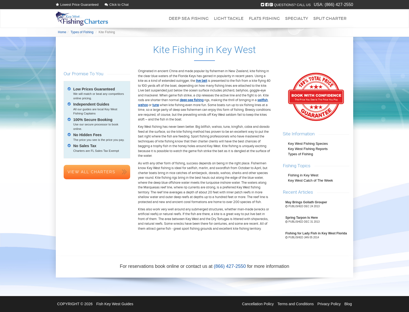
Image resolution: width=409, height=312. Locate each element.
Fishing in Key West (303, 175)
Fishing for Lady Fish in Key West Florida (316, 233)
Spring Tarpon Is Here (301, 217)
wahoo (143, 105)
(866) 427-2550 (339, 4)
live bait (201, 81)
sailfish (262, 100)
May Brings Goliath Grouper (306, 202)
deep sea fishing (191, 100)
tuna (155, 105)
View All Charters (91, 172)
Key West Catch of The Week (310, 180)
